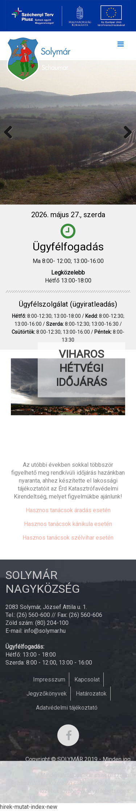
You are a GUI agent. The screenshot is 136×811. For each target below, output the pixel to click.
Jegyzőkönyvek (46, 693)
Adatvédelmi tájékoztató (67, 707)
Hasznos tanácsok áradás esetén (68, 540)
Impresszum (49, 679)
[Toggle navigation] (120, 46)
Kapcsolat (87, 679)
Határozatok (91, 693)
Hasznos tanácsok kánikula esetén (68, 554)
